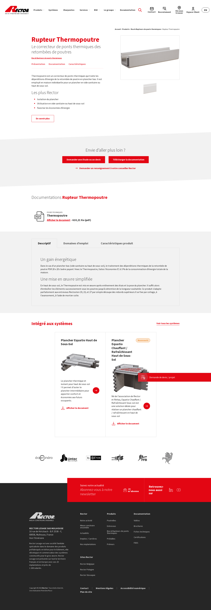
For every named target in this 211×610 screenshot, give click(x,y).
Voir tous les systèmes (167, 327)
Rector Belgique (87, 564)
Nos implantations (88, 544)
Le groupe (111, 10)
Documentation (130, 10)
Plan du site (86, 591)
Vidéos (137, 520)
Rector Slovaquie (87, 575)
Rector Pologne (87, 569)
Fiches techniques (142, 531)
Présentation (39, 65)
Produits (40, 10)
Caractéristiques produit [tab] (121, 246)
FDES (136, 543)
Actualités (84, 533)
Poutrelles (111, 520)
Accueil (118, 31)
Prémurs (110, 544)
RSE (98, 10)
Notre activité (86, 520)
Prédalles (111, 539)
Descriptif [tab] (45, 246)
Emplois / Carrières (88, 539)
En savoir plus (43, 120)
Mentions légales (105, 588)
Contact (84, 588)
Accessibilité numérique (134, 588)
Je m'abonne (132, 489)
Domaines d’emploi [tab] (78, 246)
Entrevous (111, 526)
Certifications (140, 537)
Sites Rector (86, 557)
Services (86, 10)
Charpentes (71, 10)
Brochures (138, 526)
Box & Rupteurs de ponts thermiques (146, 31)
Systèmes (56, 10)
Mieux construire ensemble (87, 526)
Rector (83, 513)
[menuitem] (41, 10)
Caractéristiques (78, 65)
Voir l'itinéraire (36, 537)
